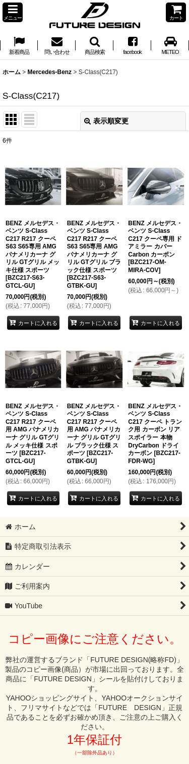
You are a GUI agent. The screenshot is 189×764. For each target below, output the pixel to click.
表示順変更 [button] (106, 121)
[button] (13, 12)
